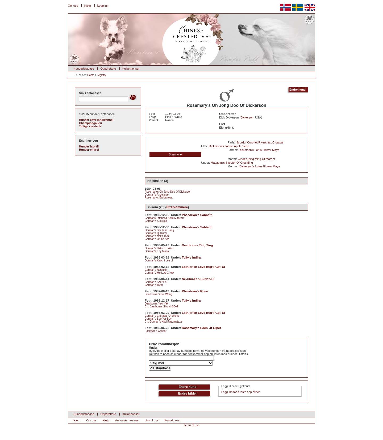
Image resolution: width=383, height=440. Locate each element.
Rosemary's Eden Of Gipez (202, 327)
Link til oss (151, 420)
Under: (153, 347)
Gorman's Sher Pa (155, 282)
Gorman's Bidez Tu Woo (159, 248)
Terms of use (191, 425)
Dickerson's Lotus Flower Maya (259, 149)
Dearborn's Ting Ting (197, 245)
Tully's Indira (191, 257)
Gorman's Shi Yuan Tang (159, 230)
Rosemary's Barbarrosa (159, 197)
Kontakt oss (172, 420)
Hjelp (87, 5)
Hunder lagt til (89, 146)
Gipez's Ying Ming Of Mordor (256, 158)
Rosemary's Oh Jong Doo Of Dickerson (168, 191)
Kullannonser (130, 68)
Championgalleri (90, 123)
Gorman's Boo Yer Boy (158, 318)
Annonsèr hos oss (127, 420)
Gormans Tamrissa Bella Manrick (164, 218)
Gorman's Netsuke (156, 269)
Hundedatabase (83, 68)
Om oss (73, 5)
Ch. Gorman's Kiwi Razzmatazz (163, 321)
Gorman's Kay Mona (157, 251)
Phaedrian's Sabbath (197, 215)
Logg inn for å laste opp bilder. (240, 392)
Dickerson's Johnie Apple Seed (229, 146)
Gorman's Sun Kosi (156, 220)
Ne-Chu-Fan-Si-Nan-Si (198, 279)
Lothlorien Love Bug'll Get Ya (203, 266)
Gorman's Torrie (154, 285)
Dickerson (246, 117)
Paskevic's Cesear (155, 330)
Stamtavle (175, 154)
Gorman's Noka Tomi (157, 236)
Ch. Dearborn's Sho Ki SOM (161, 306)
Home (90, 75)
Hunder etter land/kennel (96, 119)
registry (101, 75)
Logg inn (103, 5)
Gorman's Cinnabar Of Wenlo (162, 315)
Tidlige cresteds (90, 126)
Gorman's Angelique (157, 194)
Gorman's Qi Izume (156, 233)
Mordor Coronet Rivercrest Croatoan (260, 142)
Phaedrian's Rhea (195, 291)
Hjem (76, 420)
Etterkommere (177, 207)
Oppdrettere (108, 68)
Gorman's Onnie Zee (157, 239)
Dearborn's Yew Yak (156, 303)
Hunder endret (89, 149)
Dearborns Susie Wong (158, 294)
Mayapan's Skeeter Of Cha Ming (232, 162)
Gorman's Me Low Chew (159, 272)
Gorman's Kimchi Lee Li (159, 260)
